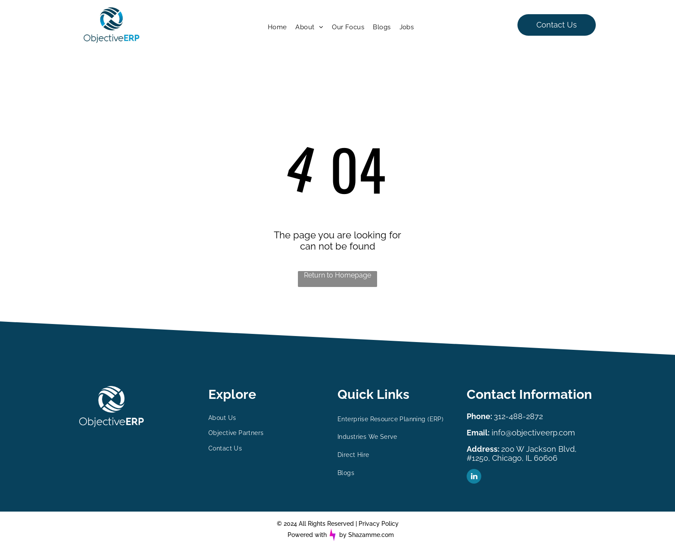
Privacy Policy (379, 523)
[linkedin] (474, 477)
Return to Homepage (337, 275)
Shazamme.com (371, 534)
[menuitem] (277, 27)
